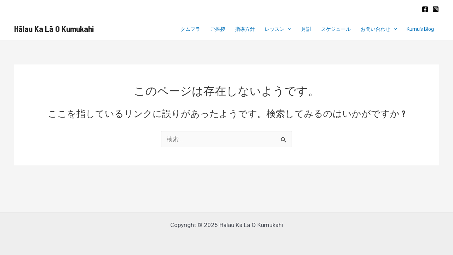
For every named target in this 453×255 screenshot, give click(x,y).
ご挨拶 (217, 29)
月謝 (306, 29)
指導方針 (245, 29)
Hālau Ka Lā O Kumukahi (54, 29)
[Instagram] (435, 9)
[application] (288, 29)
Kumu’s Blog (420, 29)
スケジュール (336, 29)
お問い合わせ (379, 29)
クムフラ (190, 29)
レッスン (278, 29)
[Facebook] (425, 9)
